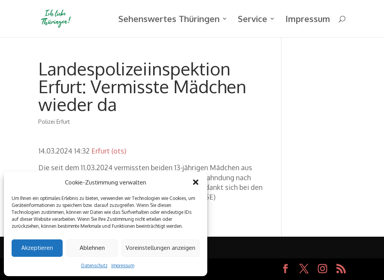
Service (252, 20)
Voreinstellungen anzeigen (160, 247)
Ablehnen (92, 247)
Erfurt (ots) (108, 151)
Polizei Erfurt (54, 121)
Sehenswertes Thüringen (169, 20)
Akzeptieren (37, 247)
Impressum (122, 265)
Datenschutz (94, 265)
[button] (196, 182)
